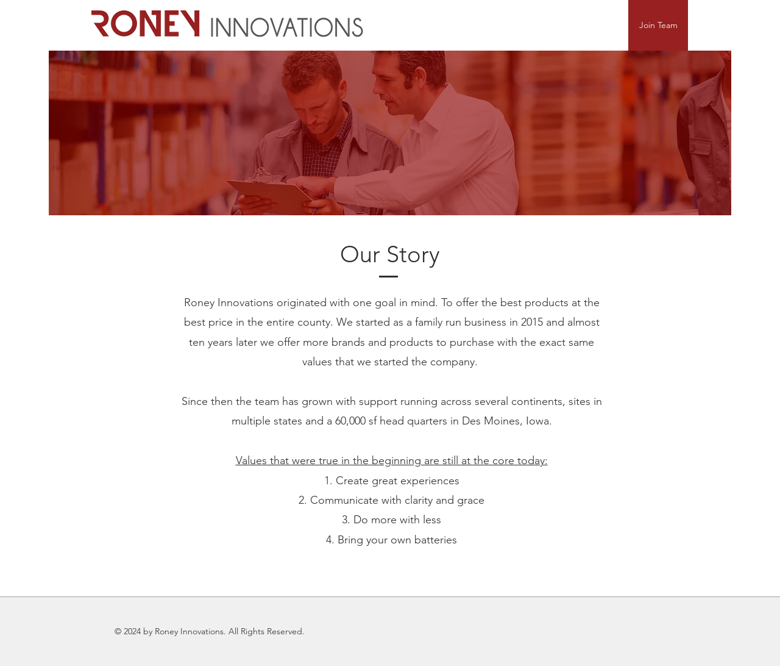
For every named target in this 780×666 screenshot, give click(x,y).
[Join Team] (658, 25)
